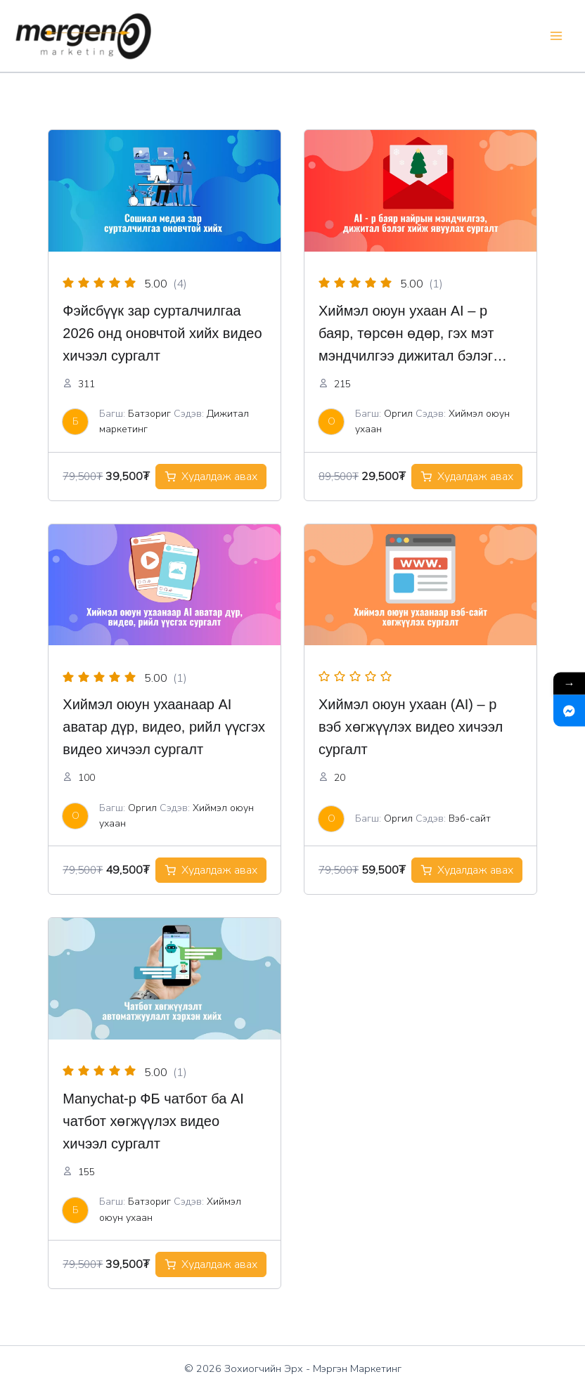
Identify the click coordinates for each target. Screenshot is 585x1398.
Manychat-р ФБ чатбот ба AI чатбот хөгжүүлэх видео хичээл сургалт (153, 1121)
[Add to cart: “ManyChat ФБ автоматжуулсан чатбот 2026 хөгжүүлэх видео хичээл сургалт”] (210, 1264)
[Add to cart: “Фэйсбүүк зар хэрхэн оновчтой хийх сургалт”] (210, 476)
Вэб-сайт (470, 818)
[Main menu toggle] (556, 36)
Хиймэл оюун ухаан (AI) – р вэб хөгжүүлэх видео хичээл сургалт (411, 727)
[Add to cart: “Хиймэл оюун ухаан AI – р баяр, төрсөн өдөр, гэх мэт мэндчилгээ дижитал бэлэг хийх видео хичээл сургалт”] (466, 476)
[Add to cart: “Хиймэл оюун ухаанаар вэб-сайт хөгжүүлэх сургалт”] (466, 870)
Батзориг (149, 413)
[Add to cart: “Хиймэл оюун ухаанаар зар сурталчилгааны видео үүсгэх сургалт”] (210, 870)
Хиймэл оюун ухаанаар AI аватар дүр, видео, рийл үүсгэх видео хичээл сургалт (164, 727)
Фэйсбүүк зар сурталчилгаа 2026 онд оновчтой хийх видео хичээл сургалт (162, 333)
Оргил (398, 413)
